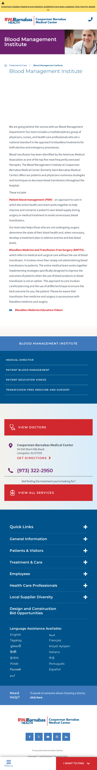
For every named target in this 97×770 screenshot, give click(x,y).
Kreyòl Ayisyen (59, 646)
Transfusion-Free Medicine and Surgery (38, 389)
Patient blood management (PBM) (30, 200)
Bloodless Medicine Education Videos (39, 310)
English (15, 634)
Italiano (54, 652)
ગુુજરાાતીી (15, 646)
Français (55, 640)
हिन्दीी (13, 652)
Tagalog (16, 640)
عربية (52, 634)
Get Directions (32, 458)
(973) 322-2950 (35, 470)
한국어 (14, 657)
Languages (32, 756)
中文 (52, 657)
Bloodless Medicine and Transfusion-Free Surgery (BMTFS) (46, 250)
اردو (12, 675)
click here (36, 697)
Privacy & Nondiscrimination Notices (47, 750)
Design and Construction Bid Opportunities (33, 610)
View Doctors (28, 427)
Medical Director (20, 360)
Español (55, 669)
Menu (8, 763)
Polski (14, 663)
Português (56, 663)
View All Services (32, 493)
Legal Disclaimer (45, 756)
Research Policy (61, 756)
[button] (76, 763)
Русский (15, 669)
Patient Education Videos (26, 379)
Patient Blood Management (27, 370)
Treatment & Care (18, 65)
